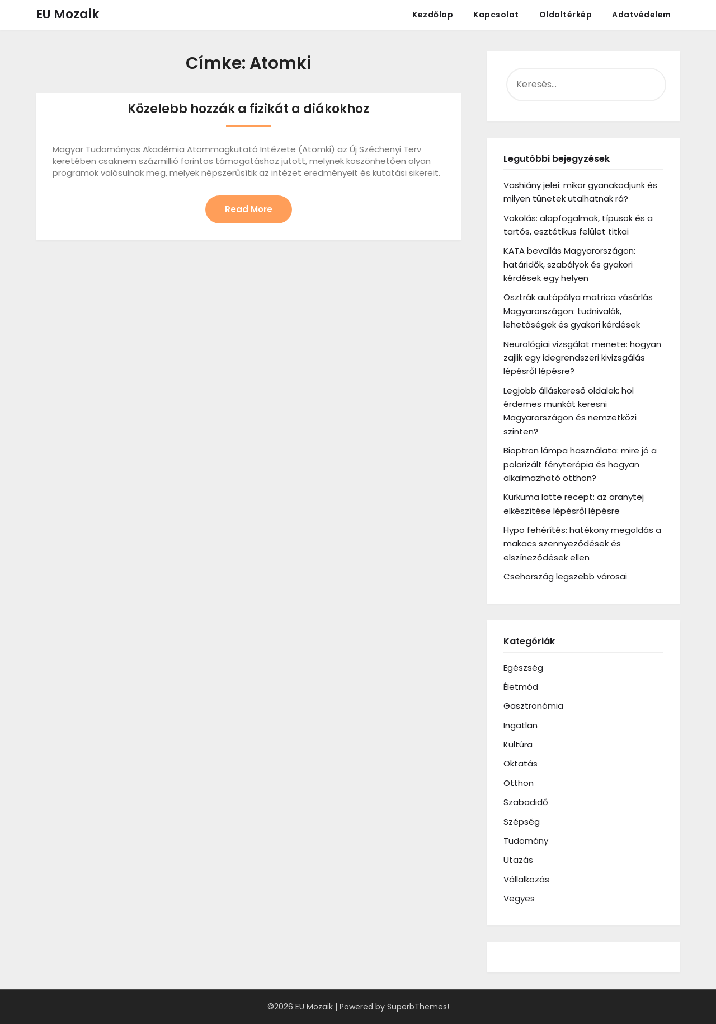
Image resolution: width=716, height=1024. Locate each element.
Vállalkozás (526, 879)
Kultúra (518, 744)
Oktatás (520, 763)
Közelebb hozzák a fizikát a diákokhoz (248, 109)
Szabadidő (525, 802)
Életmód (520, 687)
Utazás (518, 860)
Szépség (521, 821)
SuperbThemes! (418, 1006)
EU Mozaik (67, 14)
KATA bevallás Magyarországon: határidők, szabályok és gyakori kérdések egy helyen (569, 264)
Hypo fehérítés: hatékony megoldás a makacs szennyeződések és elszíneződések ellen (582, 543)
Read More (248, 209)
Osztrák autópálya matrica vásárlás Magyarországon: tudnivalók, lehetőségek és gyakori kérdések (578, 310)
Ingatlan (520, 725)
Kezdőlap (432, 14)
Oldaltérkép (565, 14)
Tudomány (525, 841)
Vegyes (519, 898)
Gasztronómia (533, 706)
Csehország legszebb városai (565, 576)
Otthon (518, 783)
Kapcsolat (496, 14)
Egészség (523, 668)
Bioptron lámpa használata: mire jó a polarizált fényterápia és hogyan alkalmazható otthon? (580, 464)
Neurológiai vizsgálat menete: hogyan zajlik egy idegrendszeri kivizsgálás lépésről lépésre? (582, 357)
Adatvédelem (641, 14)
